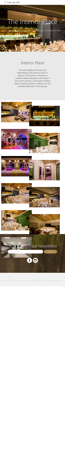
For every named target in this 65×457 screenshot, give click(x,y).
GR (45, 2)
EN (51, 2)
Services (46, 6)
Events (37, 6)
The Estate (18, 6)
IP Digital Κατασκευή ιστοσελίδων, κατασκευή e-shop (48, 280)
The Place (28, 6)
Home (9, 6)
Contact (54, 6)
